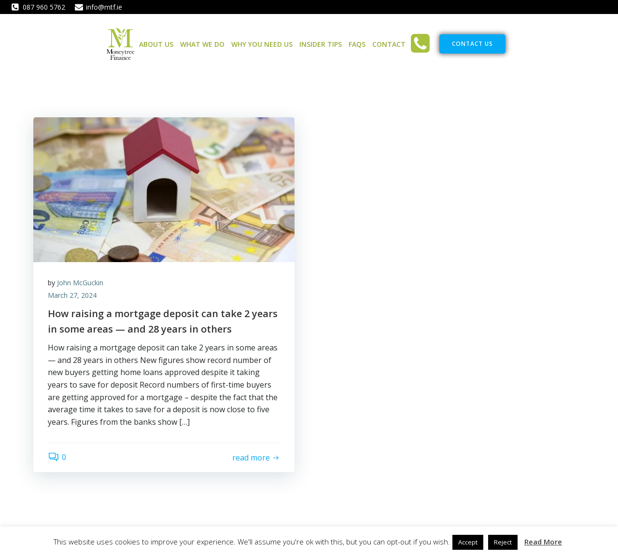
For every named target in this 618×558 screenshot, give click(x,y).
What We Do (202, 44)
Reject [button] (503, 542)
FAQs (357, 44)
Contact (389, 44)
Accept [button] (468, 542)
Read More (543, 541)
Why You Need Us (262, 44)
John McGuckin (80, 282)
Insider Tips (320, 44)
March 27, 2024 (72, 295)
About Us (156, 44)
